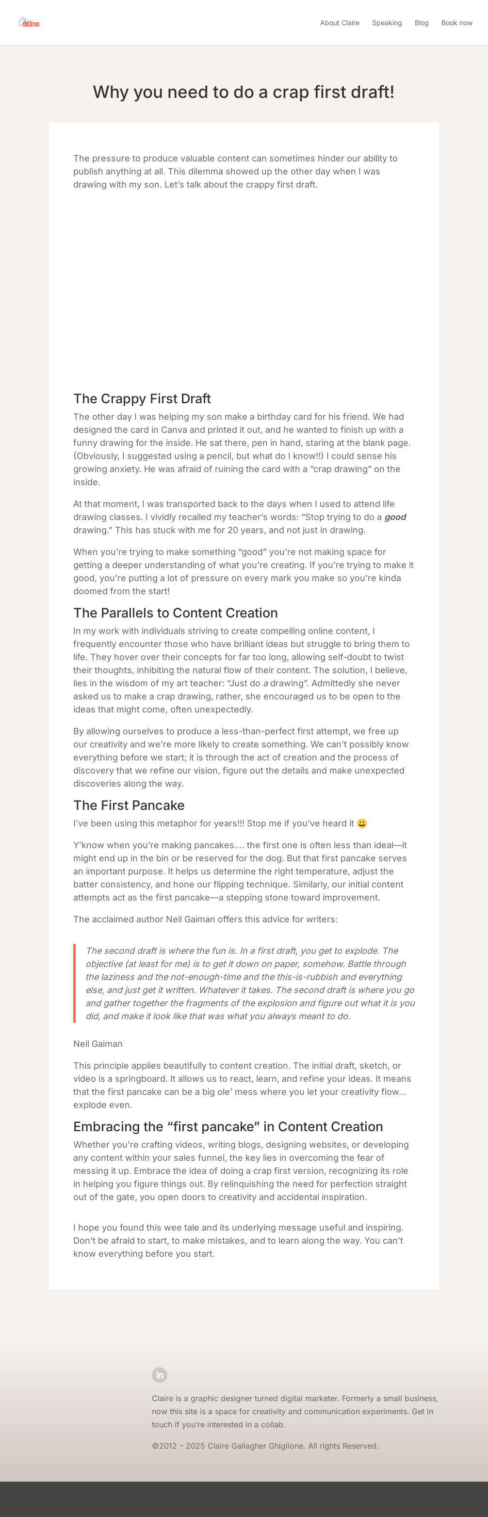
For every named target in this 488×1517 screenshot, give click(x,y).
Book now (456, 22)
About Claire (339, 22)
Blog (422, 22)
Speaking (387, 22)
